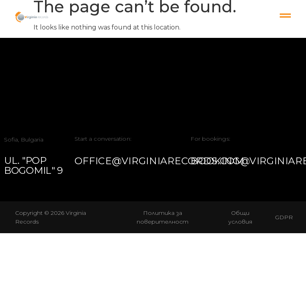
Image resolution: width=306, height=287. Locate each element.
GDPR (284, 217)
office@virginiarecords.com (159, 161)
